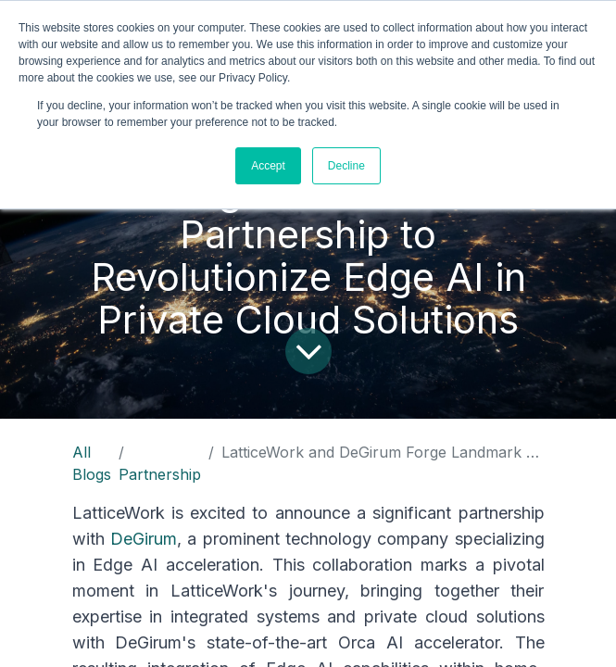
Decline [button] (346, 165)
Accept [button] (268, 165)
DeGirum (143, 538)
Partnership (160, 474)
